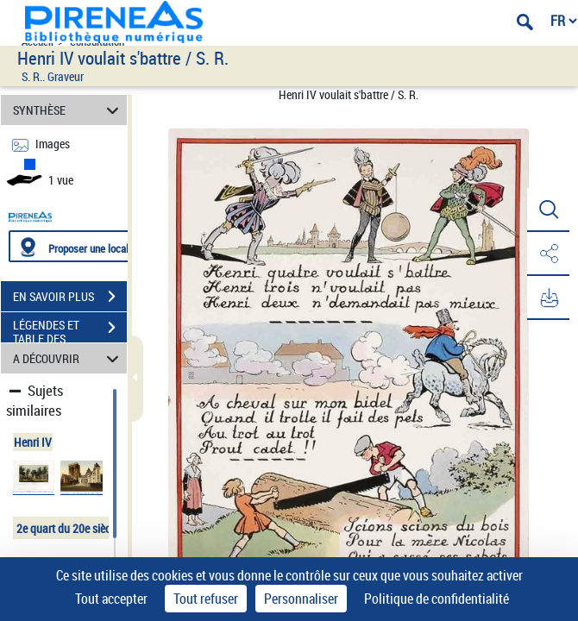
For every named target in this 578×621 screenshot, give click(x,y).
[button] (547, 210)
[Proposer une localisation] (91, 246)
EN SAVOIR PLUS (70, 297)
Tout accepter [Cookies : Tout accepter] (111, 598)
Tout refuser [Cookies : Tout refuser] (205, 598)
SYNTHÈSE (68, 110)
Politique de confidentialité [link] (436, 598)
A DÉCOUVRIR (68, 358)
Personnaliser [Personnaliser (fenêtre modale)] (301, 598)
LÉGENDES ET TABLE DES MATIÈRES (70, 329)
